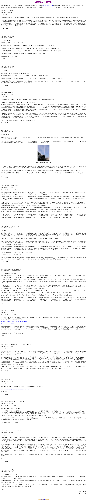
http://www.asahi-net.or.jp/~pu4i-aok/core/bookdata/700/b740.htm (15, 389)
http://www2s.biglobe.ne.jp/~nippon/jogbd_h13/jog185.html (14, 321)
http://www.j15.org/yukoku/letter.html (9, 323)
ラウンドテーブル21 (48, 5)
